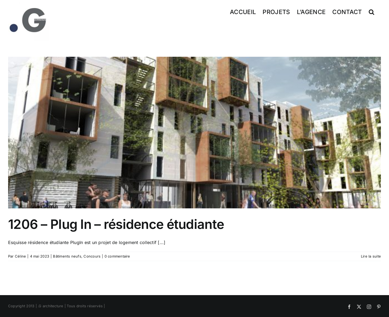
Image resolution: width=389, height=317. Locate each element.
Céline (20, 256)
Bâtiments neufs (67, 256)
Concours (91, 256)
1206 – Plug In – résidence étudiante (116, 224)
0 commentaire (117, 256)
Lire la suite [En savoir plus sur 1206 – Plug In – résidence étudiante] (371, 256)
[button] (371, 11)
